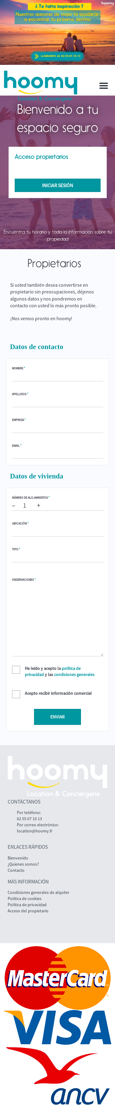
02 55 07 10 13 (29, 818)
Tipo (16, 549)
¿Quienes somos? (23, 864)
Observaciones (24, 580)
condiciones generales (74, 674)
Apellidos (20, 394)
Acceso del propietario (28, 911)
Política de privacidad (27, 904)
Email (16, 446)
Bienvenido (18, 858)
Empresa (19, 420)
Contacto (16, 870)
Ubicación (20, 523)
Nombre (18, 368)
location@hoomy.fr (34, 831)
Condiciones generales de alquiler (38, 892)
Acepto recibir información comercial (58, 693)
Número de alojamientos (31, 498)
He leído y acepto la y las (59, 671)
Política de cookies (24, 898)
